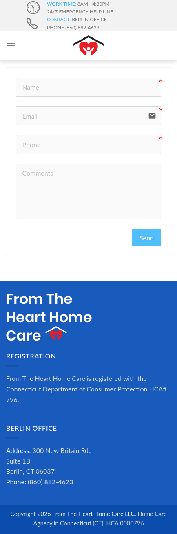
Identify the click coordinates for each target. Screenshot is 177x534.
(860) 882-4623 (50, 482)
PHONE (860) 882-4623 (73, 27)
